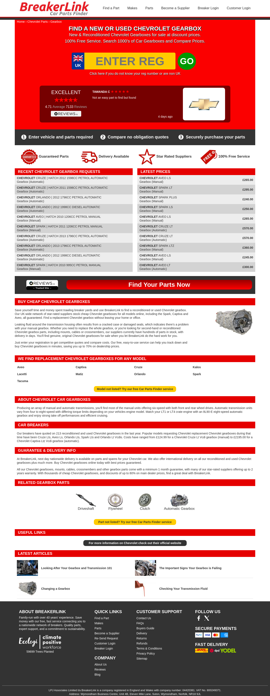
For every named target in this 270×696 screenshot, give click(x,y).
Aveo (20, 367)
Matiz (79, 374)
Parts (149, 8)
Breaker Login (208, 8)
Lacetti (22, 374)
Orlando (140, 374)
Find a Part (111, 8)
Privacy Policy (145, 653)
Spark (197, 374)
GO (187, 61)
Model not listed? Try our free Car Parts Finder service (135, 389)
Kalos (197, 367)
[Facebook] (198, 619)
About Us (100, 664)
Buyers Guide (145, 628)
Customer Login (239, 8)
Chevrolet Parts (37, 21)
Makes (132, 8)
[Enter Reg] (130, 61)
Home (21, 21)
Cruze (138, 367)
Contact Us (143, 618)
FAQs (140, 623)
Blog (97, 674)
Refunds (141, 643)
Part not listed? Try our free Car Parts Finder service (135, 522)
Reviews (100, 669)
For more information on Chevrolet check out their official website (135, 543)
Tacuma (22, 381)
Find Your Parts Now (159, 284)
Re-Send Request (106, 638)
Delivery (141, 633)
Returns (141, 638)
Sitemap (141, 658)
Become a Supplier (175, 8)
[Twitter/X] (206, 619)
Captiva (81, 367)
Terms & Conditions (149, 648)
